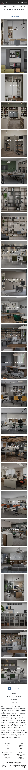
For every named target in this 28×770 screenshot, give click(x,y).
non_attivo (9, 6)
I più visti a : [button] (14, 702)
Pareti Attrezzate (21, 746)
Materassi (7, 758)
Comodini (7, 749)
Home (4, 6)
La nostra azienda (21, 754)
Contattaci (21, 755)
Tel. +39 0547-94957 (12, 760)
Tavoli (20, 748)
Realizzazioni (21, 758)
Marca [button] (14, 693)
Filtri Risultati (14, 16)
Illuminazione (7, 755)
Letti (7, 745)
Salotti (21, 745)
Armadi (7, 748)
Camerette (7, 746)
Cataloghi (21, 757)
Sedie (21, 749)
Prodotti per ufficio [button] (14, 696)
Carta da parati (7, 754)
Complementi (7, 757)
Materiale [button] (14, 699)
